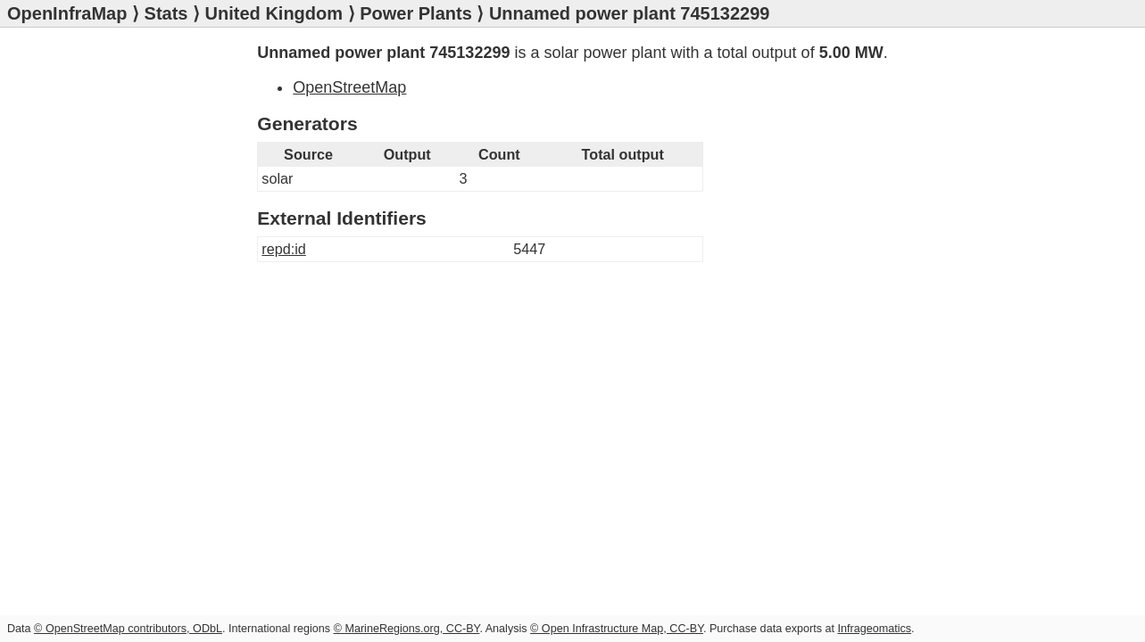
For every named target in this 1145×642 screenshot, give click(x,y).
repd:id (283, 249)
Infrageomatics (874, 628)
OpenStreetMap (349, 87)
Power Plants (416, 13)
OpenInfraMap (67, 13)
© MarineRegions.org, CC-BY (407, 628)
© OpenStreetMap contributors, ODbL (128, 628)
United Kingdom (274, 13)
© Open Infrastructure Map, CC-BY (616, 628)
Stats (166, 13)
